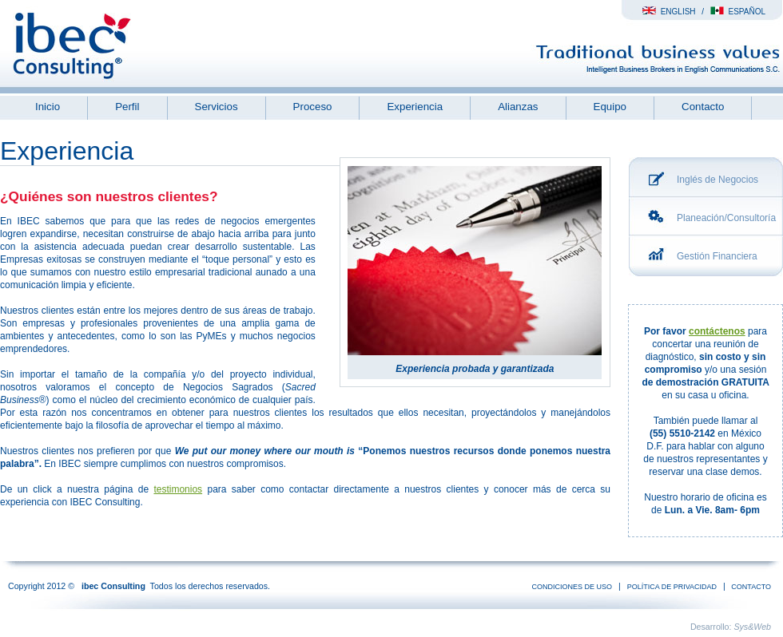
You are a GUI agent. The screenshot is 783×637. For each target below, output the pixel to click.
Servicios (216, 107)
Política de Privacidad (672, 587)
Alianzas (518, 107)
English (668, 11)
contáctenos (717, 331)
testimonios (177, 489)
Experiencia (415, 107)
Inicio (47, 107)
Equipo (610, 107)
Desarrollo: (730, 626)
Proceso (312, 107)
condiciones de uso (572, 587)
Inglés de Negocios (717, 179)
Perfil (127, 107)
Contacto (703, 107)
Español (737, 11)
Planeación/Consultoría (726, 218)
